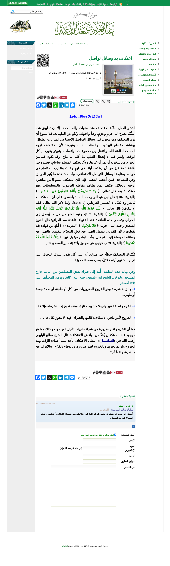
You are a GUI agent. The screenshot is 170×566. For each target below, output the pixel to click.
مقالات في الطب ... (147, 86)
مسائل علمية (149, 59)
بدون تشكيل (87, 101)
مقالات (152, 64)
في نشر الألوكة (26, 53)
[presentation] (111, 518)
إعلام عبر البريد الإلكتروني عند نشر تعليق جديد (97, 435)
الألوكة (65, 546)
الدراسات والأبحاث (147, 54)
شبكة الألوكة (82, 44)
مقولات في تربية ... (147, 71)
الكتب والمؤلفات (147, 49)
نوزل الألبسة (149, 80)
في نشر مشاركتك (26, 48)
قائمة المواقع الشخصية (149, 92)
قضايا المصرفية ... (147, 75)
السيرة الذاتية (149, 43)
